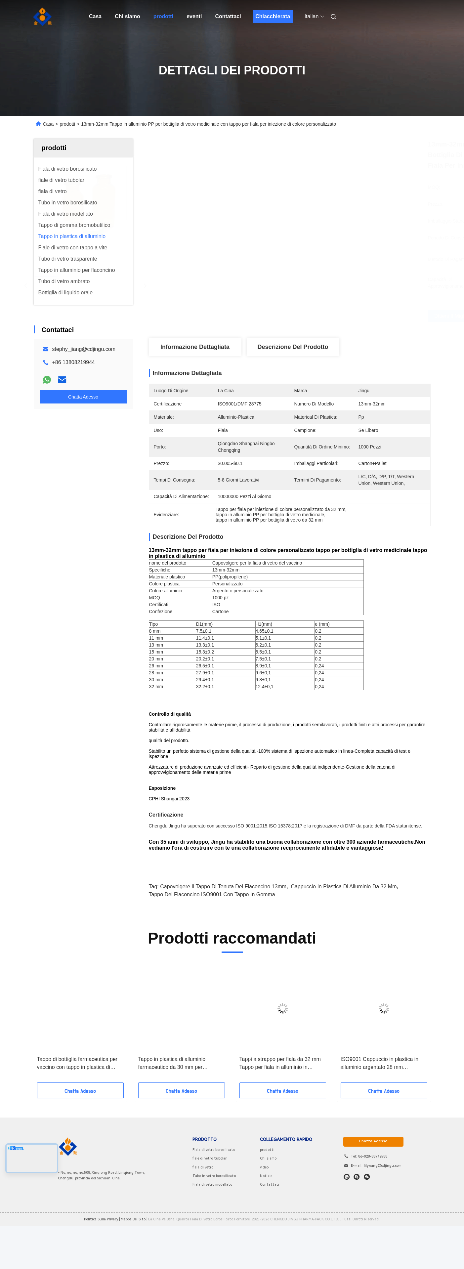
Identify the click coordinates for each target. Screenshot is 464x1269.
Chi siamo (127, 16)
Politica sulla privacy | (102, 1266)
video (264, 1214)
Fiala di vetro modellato (212, 1231)
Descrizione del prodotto (292, 347)
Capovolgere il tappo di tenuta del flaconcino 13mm (223, 933)
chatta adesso (373, 1187)
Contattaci (228, 16)
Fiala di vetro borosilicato (213, 1196)
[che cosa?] (346, 1223)
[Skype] (356, 1223)
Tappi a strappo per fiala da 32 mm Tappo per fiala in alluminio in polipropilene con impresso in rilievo (281, 1110)
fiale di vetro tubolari (210, 1205)
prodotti (163, 16)
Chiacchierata (272, 16)
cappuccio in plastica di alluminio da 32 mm (344, 933)
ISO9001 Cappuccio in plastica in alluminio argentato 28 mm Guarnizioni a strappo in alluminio (380, 1110)
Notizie (266, 1222)
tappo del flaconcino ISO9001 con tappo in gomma (212, 941)
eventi (194, 16)
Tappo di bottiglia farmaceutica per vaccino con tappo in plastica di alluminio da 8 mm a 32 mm (77, 1110)
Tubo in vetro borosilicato (214, 1222)
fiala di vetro (202, 1214)
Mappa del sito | (134, 1266)
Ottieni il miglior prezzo (326, 316)
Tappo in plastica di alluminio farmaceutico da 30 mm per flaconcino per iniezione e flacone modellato (177, 1110)
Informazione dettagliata (195, 347)
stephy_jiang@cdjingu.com (83, 349)
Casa (95, 16)
